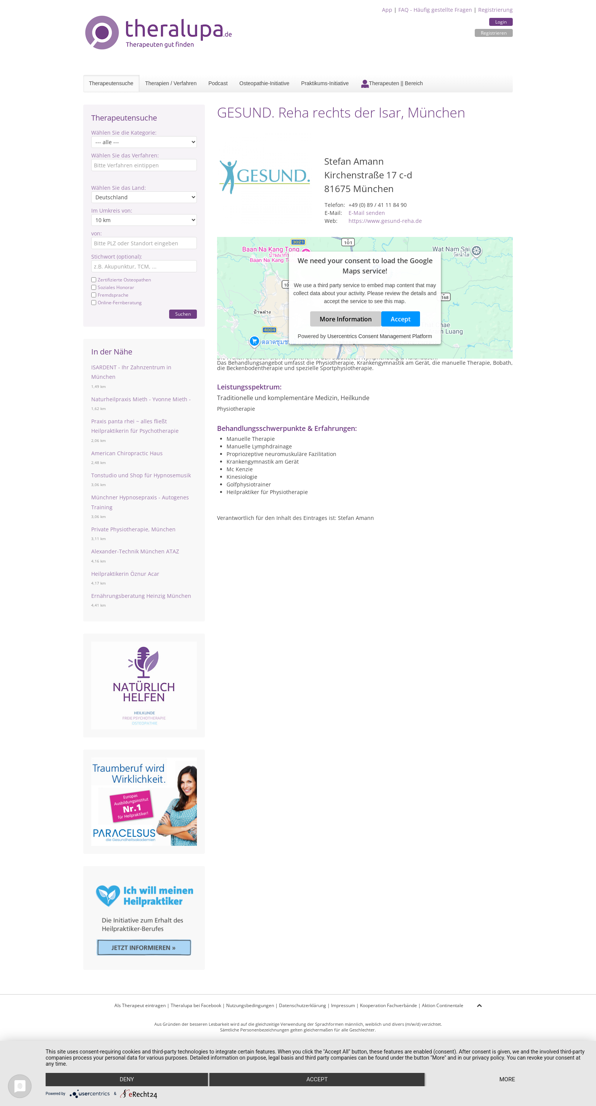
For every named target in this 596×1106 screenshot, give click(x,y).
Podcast (218, 83)
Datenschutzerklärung (302, 1005)
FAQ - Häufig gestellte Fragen (435, 9)
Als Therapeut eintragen (140, 1005)
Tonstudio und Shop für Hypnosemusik (141, 475)
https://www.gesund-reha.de (385, 220)
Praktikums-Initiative (325, 83)
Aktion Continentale (442, 1005)
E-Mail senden (367, 212)
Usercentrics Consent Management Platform (379, 336)
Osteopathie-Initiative (264, 83)
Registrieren (494, 33)
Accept (401, 319)
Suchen (183, 314)
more (507, 1079)
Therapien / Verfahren (171, 83)
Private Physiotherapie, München (133, 529)
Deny (126, 1079)
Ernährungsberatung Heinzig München (141, 595)
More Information (346, 319)
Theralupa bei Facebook (196, 1005)
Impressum (343, 1005)
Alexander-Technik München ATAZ (135, 551)
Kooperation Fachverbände (388, 1005)
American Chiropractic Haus (127, 453)
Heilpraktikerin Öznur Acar (125, 573)
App (387, 9)
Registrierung (495, 9)
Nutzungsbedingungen (250, 1005)
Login (501, 22)
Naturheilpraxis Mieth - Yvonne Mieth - (141, 399)
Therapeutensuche (111, 83)
